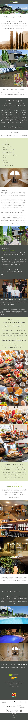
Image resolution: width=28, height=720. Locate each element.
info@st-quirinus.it (18, 683)
